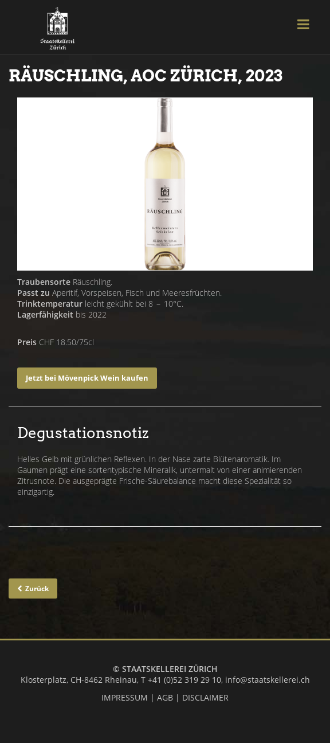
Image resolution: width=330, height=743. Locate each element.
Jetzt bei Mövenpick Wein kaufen (87, 378)
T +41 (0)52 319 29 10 (181, 679)
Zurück (37, 588)
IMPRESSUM (124, 697)
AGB (165, 697)
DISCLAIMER (205, 697)
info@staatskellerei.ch (267, 679)
